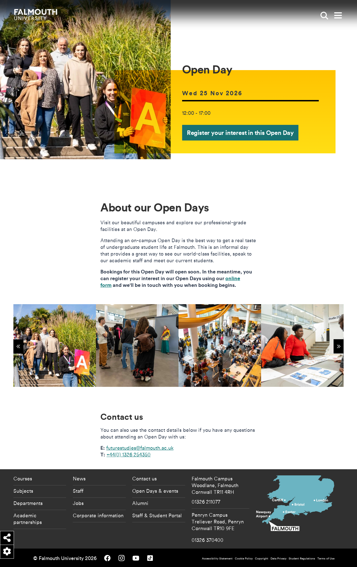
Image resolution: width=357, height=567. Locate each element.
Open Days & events (155, 491)
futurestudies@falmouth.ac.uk (139, 448)
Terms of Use (325, 558)
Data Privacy (278, 558)
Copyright (261, 558)
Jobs (78, 503)
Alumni (140, 503)
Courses (22, 478)
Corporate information (98, 515)
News (79, 478)
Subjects (23, 491)
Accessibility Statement (217, 558)
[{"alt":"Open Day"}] (54, 345)
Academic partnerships (27, 518)
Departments (28, 503)
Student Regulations (302, 558)
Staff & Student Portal (157, 515)
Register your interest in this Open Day (240, 132)
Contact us (144, 478)
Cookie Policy (244, 558)
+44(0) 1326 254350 (129, 454)
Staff (78, 491)
